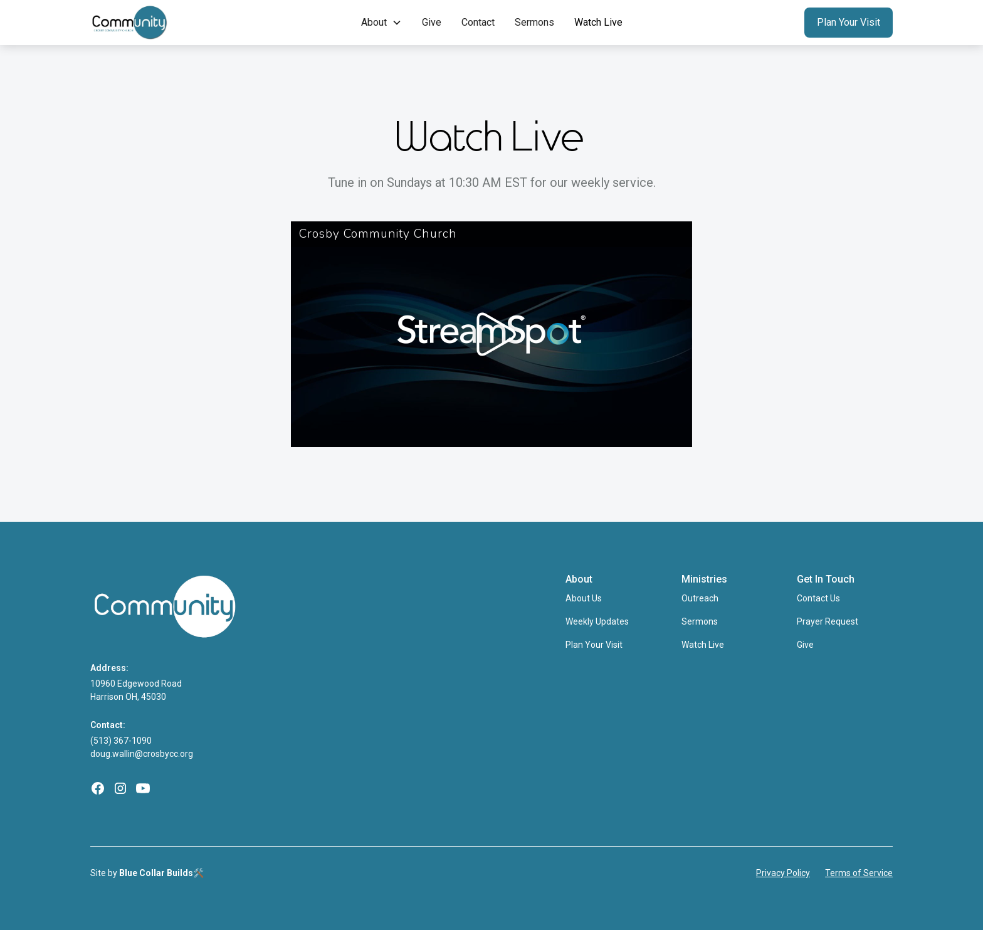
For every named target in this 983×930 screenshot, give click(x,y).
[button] (381, 22)
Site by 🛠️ (147, 873)
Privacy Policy (783, 873)
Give (431, 22)
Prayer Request (827, 621)
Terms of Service (859, 873)
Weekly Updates (597, 621)
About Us (583, 598)
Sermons (534, 22)
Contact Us (818, 598)
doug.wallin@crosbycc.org (141, 754)
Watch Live (598, 22)
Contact (478, 22)
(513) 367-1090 (121, 741)
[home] (163, 22)
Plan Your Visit (848, 22)
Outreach (699, 598)
